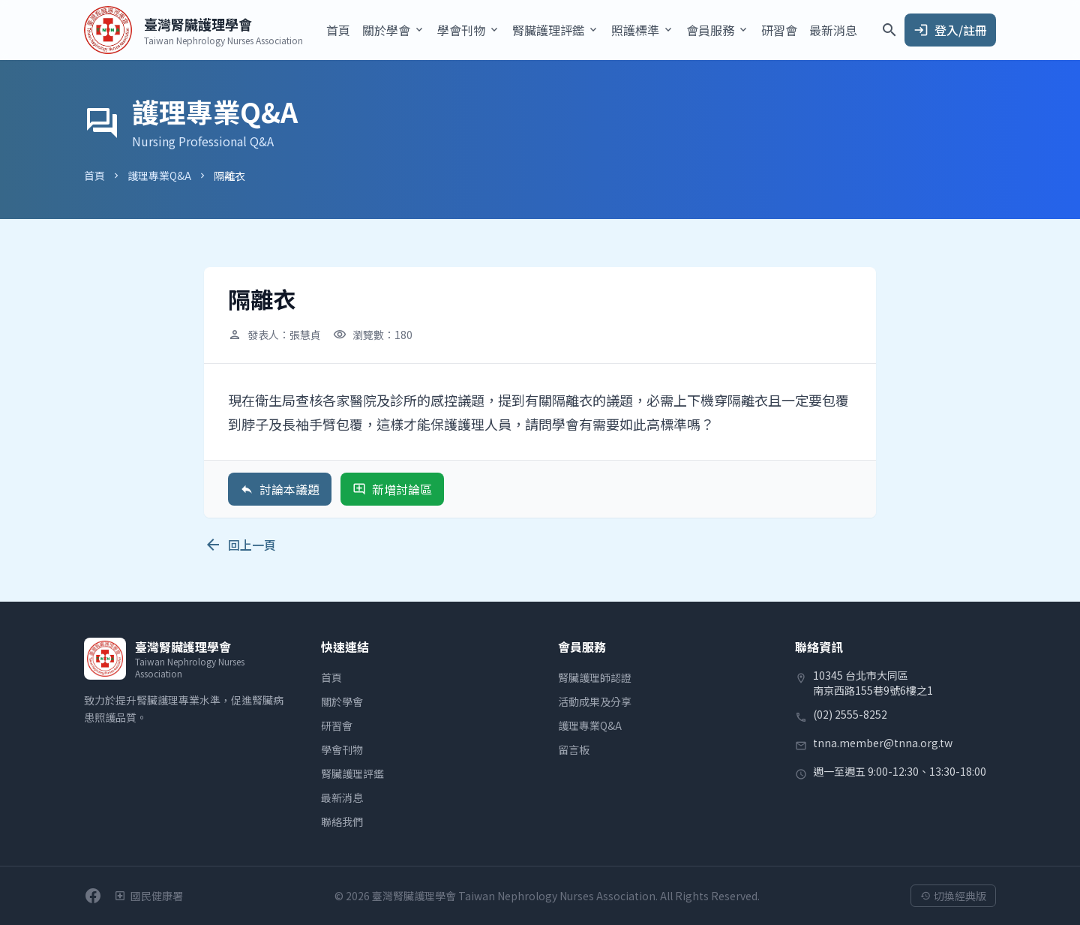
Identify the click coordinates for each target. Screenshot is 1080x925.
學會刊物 (342, 749)
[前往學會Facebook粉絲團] (93, 896)
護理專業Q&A (159, 175)
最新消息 (833, 30)
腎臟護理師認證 (595, 677)
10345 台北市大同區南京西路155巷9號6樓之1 (873, 683)
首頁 (338, 30)
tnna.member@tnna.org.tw (882, 742)
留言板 (574, 749)
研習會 (779, 30)
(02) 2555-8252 (850, 714)
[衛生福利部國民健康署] (148, 896)
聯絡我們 (342, 821)
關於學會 (342, 701)
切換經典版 (953, 895)
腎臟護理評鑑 (352, 773)
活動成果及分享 (595, 701)
